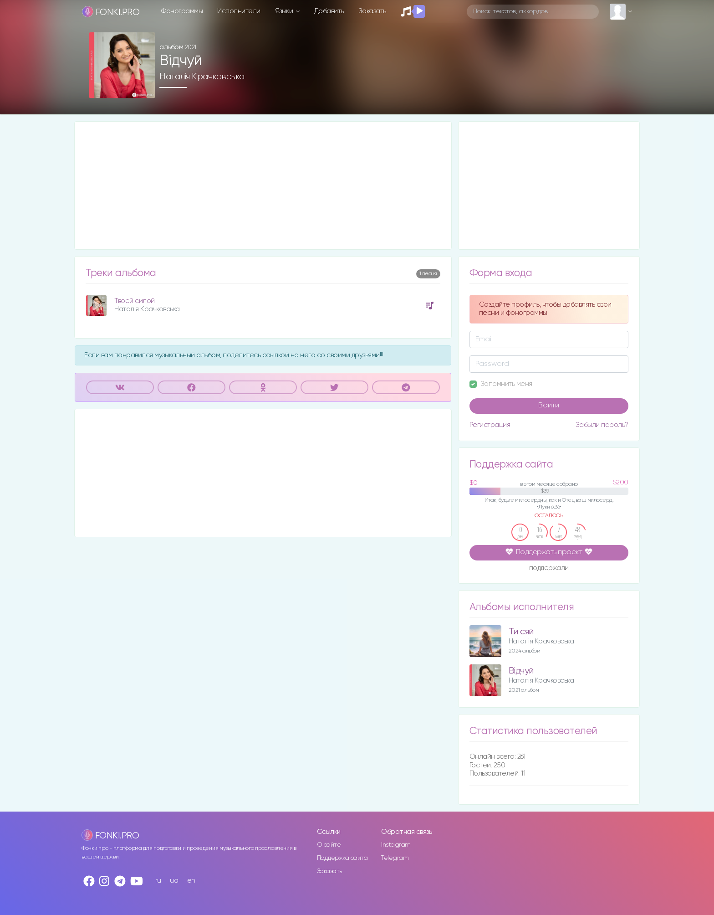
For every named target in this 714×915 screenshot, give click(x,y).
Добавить (329, 11)
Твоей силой (134, 301)
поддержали (549, 569)
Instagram (396, 845)
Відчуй (521, 671)
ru (158, 880)
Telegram (394, 858)
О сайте (329, 845)
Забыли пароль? (602, 425)
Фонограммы (182, 11)
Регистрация (489, 425)
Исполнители (238, 11)
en (191, 880)
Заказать (372, 11)
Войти (548, 405)
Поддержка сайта (342, 858)
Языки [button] (285, 11)
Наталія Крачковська (202, 76)
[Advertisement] (263, 185)
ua (174, 880)
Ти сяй (521, 632)
